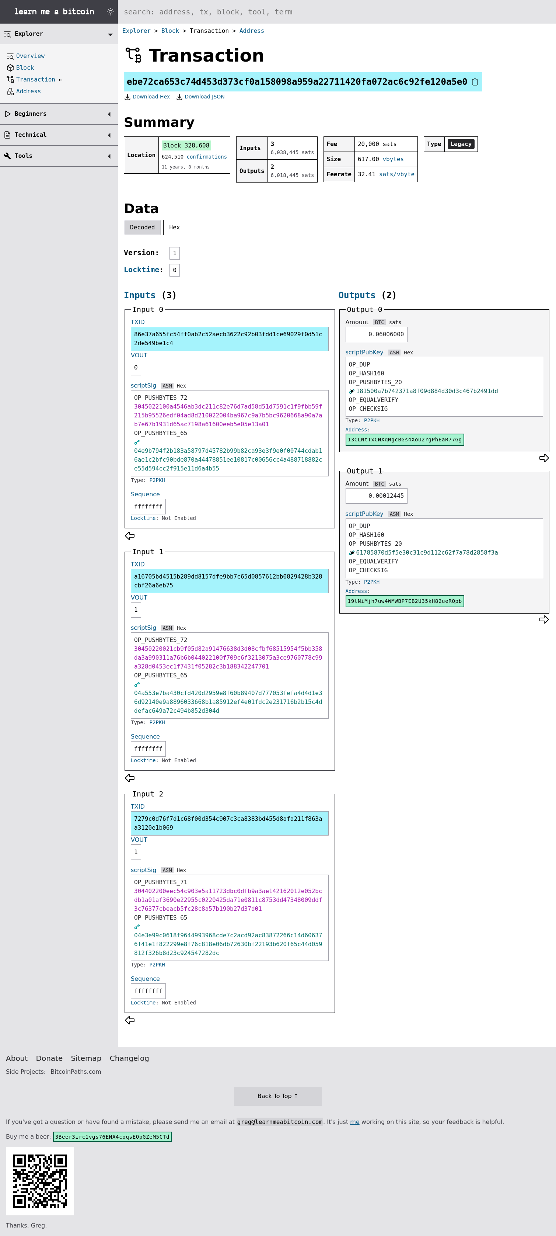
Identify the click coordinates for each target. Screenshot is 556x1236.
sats (395, 322)
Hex (174, 227)
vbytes (393, 159)
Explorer (136, 30)
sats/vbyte (397, 174)
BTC (379, 322)
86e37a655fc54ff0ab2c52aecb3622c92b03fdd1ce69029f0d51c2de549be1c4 (228, 339)
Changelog (129, 1058)
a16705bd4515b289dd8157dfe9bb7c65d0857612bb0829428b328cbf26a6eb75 (228, 581)
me (354, 1121)
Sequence (145, 494)
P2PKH (157, 480)
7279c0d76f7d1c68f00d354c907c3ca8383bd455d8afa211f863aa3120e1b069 (228, 823)
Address (251, 30)
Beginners (31, 113)
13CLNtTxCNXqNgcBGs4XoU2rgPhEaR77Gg (405, 439)
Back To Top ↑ (278, 1096)
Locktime (141, 269)
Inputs (140, 295)
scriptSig (143, 385)
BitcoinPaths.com (75, 1071)
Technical (31, 134)
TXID (138, 322)
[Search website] (337, 12)
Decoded (142, 227)
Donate (49, 1058)
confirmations (207, 157)
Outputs (357, 295)
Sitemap (86, 1058)
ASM (167, 386)
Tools (23, 155)
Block (170, 30)
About (17, 1058)
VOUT (139, 355)
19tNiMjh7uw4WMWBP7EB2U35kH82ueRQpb (405, 601)
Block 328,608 (186, 145)
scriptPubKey (365, 352)
